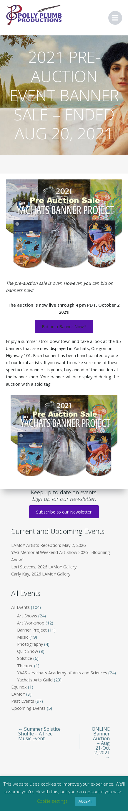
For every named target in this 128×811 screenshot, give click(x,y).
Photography (30, 644)
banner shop (26, 377)
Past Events (22, 701)
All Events (20, 607)
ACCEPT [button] (85, 801)
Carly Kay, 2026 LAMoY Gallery (40, 574)
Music (22, 637)
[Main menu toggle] (115, 18)
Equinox (19, 687)
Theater (25, 665)
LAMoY (18, 694)
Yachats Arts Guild (35, 680)
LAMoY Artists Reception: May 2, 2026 (48, 545)
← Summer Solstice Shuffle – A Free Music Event (39, 734)
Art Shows (27, 616)
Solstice (24, 658)
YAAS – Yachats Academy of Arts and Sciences (62, 673)
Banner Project (32, 630)
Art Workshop (30, 623)
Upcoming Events (28, 708)
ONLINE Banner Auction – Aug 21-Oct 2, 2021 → (101, 743)
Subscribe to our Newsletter (64, 512)
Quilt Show (27, 651)
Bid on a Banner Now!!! (64, 326)
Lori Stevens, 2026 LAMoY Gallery (44, 567)
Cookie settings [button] (52, 801)
